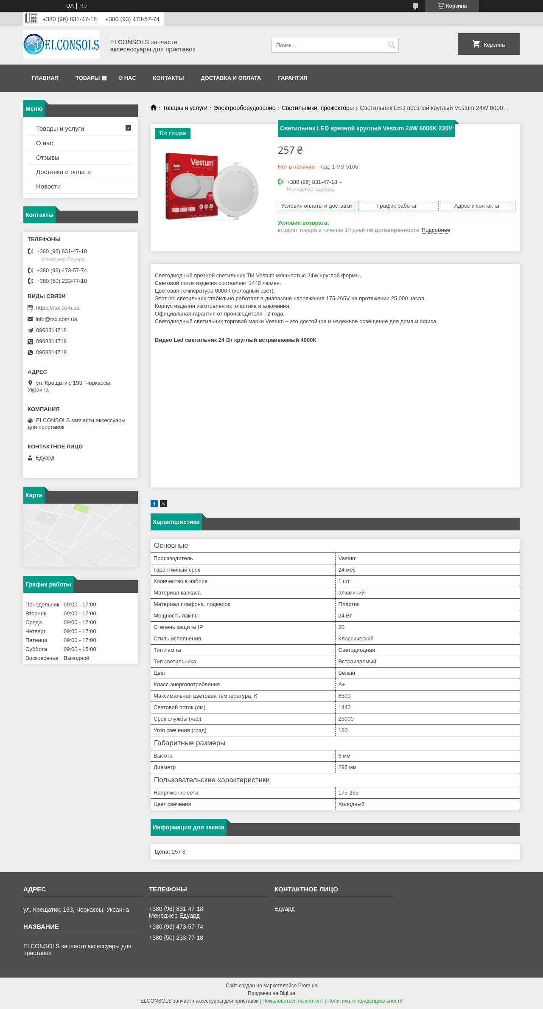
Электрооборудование (245, 107)
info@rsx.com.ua (56, 319)
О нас (127, 78)
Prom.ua (307, 986)
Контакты (168, 78)
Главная (45, 78)
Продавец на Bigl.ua (271, 993)
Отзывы (47, 157)
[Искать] (391, 45)
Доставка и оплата (231, 78)
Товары (88, 78)
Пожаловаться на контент (293, 1001)
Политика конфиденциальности (365, 1001)
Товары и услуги (184, 107)
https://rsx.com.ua (58, 307)
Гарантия (292, 78)
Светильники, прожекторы (318, 107)
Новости (48, 186)
